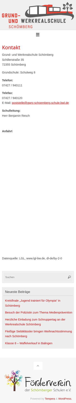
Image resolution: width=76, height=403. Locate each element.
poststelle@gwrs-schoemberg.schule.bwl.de (40, 102)
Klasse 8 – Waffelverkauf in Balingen (28, 343)
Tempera (50, 398)
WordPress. (65, 398)
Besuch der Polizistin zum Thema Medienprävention (38, 312)
